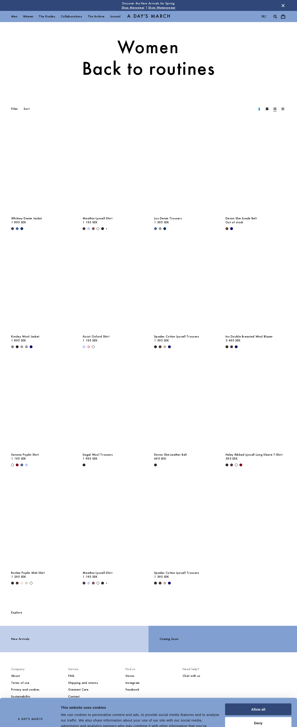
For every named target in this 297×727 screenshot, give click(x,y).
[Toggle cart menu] (283, 16)
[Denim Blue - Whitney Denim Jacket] (17, 228)
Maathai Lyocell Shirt (97, 218)
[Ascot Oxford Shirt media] (113, 286)
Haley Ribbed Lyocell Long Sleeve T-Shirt (254, 455)
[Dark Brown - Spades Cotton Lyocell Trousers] (160, 346)
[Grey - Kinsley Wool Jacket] (26, 346)
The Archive (96, 16)
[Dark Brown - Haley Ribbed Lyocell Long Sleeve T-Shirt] (231, 465)
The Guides (47, 16)
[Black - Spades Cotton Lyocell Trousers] (155, 346)
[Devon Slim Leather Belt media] (184, 404)
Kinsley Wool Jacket (25, 336)
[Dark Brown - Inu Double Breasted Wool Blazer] (231, 346)
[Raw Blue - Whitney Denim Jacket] (21, 228)
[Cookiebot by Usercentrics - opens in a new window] (30, 717)
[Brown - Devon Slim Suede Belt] (227, 228)
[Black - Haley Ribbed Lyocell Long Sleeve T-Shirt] (227, 465)
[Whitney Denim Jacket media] (41, 168)
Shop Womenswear (161, 8)
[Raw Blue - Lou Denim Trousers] (164, 228)
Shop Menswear (133, 8)
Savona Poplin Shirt (25, 455)
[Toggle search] (275, 16)
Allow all (258, 683)
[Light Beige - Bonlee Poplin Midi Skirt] (21, 583)
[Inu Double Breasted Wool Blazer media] (256, 286)
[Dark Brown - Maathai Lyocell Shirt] (84, 228)
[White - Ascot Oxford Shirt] (93, 346)
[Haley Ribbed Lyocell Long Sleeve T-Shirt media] (256, 404)
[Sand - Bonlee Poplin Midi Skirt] (26, 583)
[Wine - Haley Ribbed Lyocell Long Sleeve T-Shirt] (240, 465)
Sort (26, 109)
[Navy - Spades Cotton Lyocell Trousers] (169, 346)
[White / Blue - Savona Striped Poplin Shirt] (21, 465)
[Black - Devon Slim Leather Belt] (155, 465)
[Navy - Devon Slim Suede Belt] (231, 228)
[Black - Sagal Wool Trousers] (84, 465)
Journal (115, 16)
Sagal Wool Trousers (98, 455)
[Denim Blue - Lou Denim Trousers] (155, 228)
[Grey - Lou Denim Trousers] (160, 228)
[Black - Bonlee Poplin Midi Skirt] (12, 583)
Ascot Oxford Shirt (96, 336)
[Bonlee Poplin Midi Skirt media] (41, 522)
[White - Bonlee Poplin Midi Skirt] (31, 583)
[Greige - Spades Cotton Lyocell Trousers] (164, 346)
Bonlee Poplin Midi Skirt (28, 573)
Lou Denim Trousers (168, 218)
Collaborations (71, 16)
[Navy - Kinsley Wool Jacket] (31, 346)
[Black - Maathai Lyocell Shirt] (102, 228)
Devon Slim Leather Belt (170, 455)
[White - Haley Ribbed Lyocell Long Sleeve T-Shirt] (236, 465)
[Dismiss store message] (283, 6)
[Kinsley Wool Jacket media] (41, 286)
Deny (258, 696)
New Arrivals (20, 639)
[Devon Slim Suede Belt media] (256, 168)
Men (14, 16)
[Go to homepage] (148, 16)
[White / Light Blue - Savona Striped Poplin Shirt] (26, 465)
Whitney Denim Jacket (26, 218)
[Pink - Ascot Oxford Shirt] (88, 346)
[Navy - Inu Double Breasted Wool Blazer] (236, 346)
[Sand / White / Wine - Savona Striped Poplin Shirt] (17, 465)
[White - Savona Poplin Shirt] (12, 465)
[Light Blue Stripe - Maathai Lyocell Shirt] (88, 228)
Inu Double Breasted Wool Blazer (249, 336)
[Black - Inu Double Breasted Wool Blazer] (227, 346)
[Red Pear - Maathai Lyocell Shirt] (93, 228)
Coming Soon (169, 639)
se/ (263, 16)
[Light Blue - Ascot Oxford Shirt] (84, 346)
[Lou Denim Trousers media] (184, 168)
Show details (71, 718)
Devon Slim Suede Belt (241, 218)
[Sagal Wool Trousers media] (113, 404)
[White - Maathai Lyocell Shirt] (98, 228)
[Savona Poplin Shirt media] (41, 404)
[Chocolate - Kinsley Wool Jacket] (17, 346)
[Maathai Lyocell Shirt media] (113, 168)
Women (28, 16)
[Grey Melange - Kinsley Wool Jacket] (21, 346)
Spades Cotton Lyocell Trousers (176, 336)
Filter (14, 109)
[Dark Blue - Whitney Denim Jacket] (12, 228)
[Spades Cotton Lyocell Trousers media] (184, 286)
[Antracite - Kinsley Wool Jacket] (12, 346)
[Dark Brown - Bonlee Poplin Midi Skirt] (17, 583)
